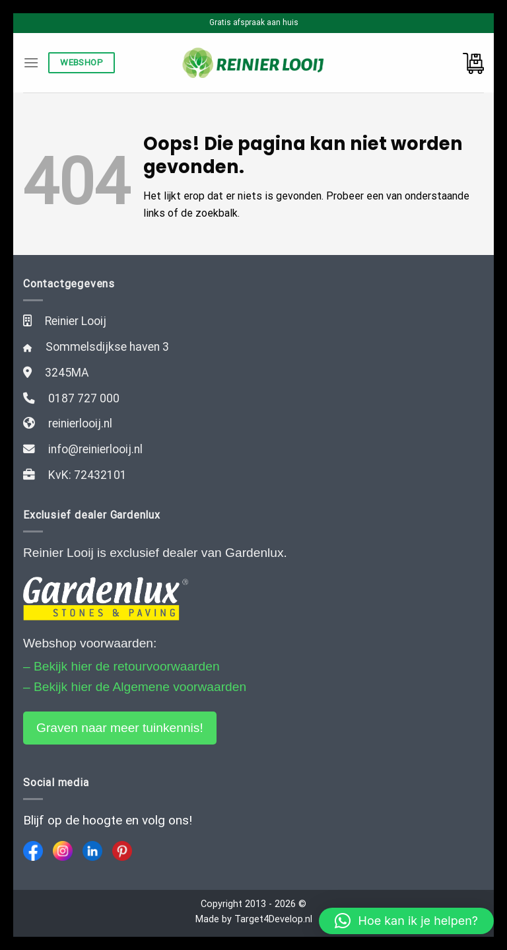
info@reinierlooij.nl (95, 449)
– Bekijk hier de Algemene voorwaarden (134, 687)
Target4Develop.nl (273, 919)
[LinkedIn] (92, 851)
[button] (406, 921)
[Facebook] (33, 851)
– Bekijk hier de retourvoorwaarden (121, 666)
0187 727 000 (83, 398)
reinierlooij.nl (80, 423)
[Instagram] (63, 851)
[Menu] (31, 62)
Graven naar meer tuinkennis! (119, 728)
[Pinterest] (122, 851)
